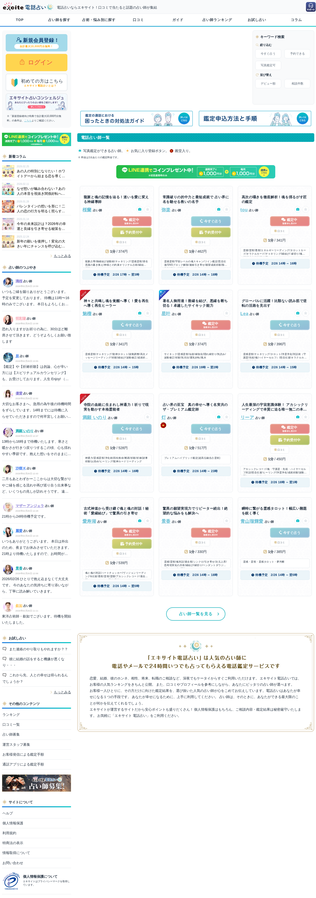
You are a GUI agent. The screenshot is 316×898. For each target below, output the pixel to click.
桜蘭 (87, 209)
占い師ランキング (217, 20)
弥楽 (166, 209)
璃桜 (19, 281)
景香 (19, 568)
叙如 (19, 606)
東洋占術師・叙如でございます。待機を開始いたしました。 (36, 619)
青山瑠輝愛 (252, 521)
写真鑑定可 (268, 65)
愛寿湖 (89, 521)
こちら (28, 120)
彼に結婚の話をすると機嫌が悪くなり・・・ (33, 662)
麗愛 (19, 531)
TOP (20, 20)
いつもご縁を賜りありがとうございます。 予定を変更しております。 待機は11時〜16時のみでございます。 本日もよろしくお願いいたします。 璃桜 (35, 298)
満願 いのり (25, 431)
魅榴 (87, 313)
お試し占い (257, 20)
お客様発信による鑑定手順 (23, 754)
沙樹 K (21, 468)
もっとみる (62, 256)
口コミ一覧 (11, 724)
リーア (247, 417)
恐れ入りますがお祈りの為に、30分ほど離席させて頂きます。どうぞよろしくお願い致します (36, 335)
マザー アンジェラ (30, 506)
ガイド (177, 20)
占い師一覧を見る (196, 614)
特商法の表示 (12, 843)
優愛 (19, 393)
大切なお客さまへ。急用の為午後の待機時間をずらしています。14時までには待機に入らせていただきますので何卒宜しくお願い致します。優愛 (36, 411)
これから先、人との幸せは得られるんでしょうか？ (35, 678)
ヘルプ (7, 813)
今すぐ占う (268, 53)
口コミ (138, 20)
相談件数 (297, 83)
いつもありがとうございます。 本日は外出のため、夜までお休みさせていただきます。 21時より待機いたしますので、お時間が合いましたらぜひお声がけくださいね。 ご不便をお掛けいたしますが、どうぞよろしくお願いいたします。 (36, 548)
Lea (244, 313)
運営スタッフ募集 (16, 744)
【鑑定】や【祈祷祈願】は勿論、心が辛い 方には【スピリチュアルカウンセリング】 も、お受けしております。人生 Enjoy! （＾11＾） (35, 373)
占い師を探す (59, 20)
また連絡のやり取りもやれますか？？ (38, 649)
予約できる (297, 53)
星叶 (166, 313)
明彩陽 (21, 318)
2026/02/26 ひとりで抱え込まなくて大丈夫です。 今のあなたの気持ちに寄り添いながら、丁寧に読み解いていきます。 (35, 585)
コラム (296, 20)
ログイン (39, 62)
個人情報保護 (12, 823)
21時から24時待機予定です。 (25, 516)
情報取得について (16, 853)
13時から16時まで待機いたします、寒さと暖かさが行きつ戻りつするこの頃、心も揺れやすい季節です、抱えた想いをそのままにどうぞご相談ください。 (36, 448)
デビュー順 (268, 83)
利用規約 (9, 833)
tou (244, 209)
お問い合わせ (12, 863)
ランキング (11, 715)
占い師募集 (11, 734)
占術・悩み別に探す (99, 20)
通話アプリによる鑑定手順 (23, 764)
